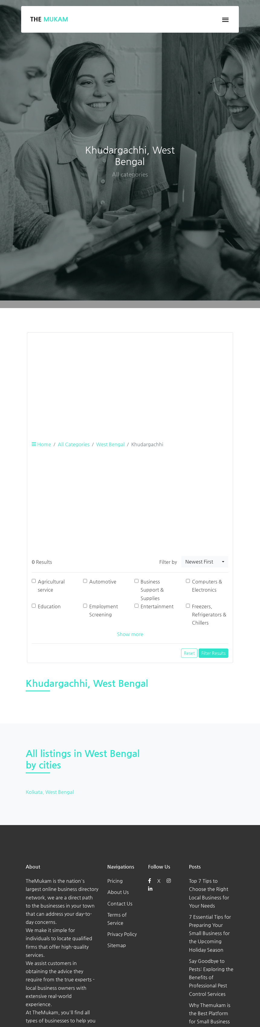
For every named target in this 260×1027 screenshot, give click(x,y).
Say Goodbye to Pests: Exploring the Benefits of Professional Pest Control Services (211, 977)
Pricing (115, 881)
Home (41, 444)
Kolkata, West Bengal (50, 792)
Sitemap (116, 945)
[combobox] (204, 561)
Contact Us (119, 903)
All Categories (73, 444)
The (49, 19)
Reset (189, 653)
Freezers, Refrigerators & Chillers (209, 614)
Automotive (102, 581)
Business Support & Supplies (152, 590)
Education (49, 606)
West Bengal (110, 444)
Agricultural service (51, 586)
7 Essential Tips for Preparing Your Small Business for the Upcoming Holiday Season (210, 933)
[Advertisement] (130, 379)
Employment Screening (103, 610)
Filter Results (213, 653)
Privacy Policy (122, 934)
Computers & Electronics (207, 586)
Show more (130, 634)
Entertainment (157, 606)
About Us (118, 892)
